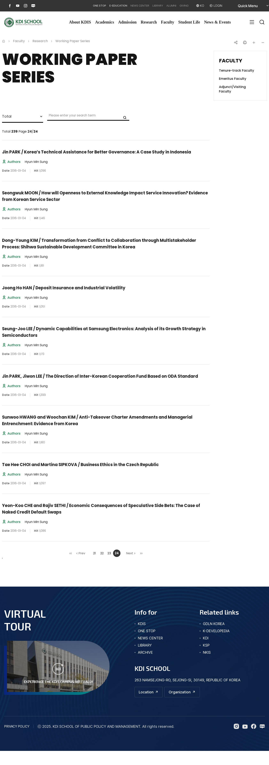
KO (200, 6)
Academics (104, 22)
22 (102, 566)
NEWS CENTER (123, 6)
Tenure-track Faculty (236, 70)
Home (3, 40)
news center (150, 651)
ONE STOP (72, 6)
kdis (142, 637)
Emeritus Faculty (232, 79)
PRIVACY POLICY (16, 740)
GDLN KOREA (214, 637)
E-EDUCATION (96, 6)
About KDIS (80, 22)
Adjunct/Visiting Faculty (232, 89)
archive (145, 665)
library (145, 658)
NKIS (207, 665)
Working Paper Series (72, 41)
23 (109, 566)
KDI (205, 651)
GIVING (179, 6)
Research (149, 22)
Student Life (189, 22)
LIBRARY (145, 6)
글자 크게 (254, 42)
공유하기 (236, 42)
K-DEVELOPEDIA (216, 644)
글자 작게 (263, 42)
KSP (206, 658)
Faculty (167, 22)
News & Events (217, 22)
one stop (146, 644)
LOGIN (217, 6)
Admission (127, 22)
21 (94, 566)
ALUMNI (163, 6)
